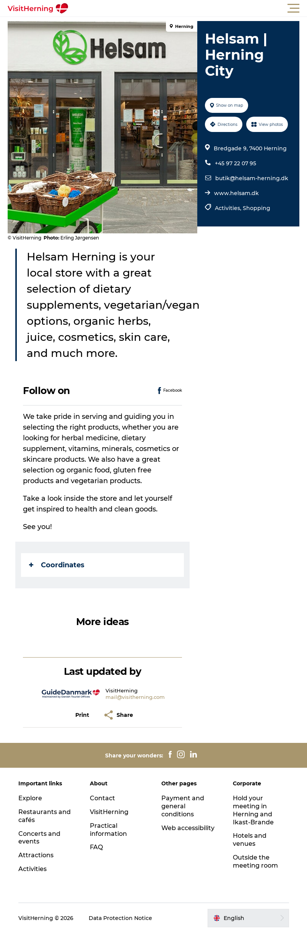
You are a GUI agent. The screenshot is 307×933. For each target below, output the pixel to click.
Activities (32, 869)
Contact (102, 798)
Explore (30, 798)
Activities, (229, 208)
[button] (187, 8)
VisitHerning (109, 812)
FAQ (96, 847)
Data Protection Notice (120, 918)
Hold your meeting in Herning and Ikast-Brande (253, 810)
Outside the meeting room (255, 861)
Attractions (36, 855)
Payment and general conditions (182, 806)
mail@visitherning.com (135, 697)
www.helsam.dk (236, 193)
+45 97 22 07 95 (235, 163)
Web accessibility (187, 828)
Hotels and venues (249, 839)
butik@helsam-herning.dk (251, 178)
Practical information (108, 829)
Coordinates (56, 565)
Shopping (256, 208)
